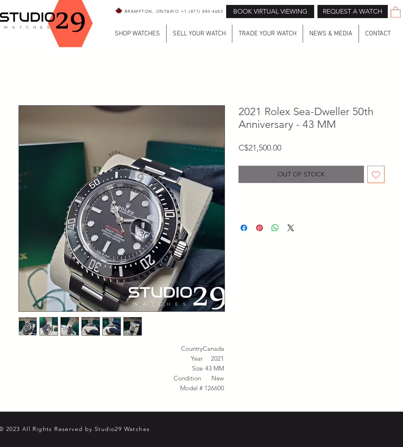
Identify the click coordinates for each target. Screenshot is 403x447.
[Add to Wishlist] (375, 174)
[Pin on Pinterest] (259, 228)
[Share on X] (291, 228)
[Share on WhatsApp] (275, 228)
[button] (352, 11)
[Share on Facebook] (244, 228)
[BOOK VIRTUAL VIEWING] (270, 11)
